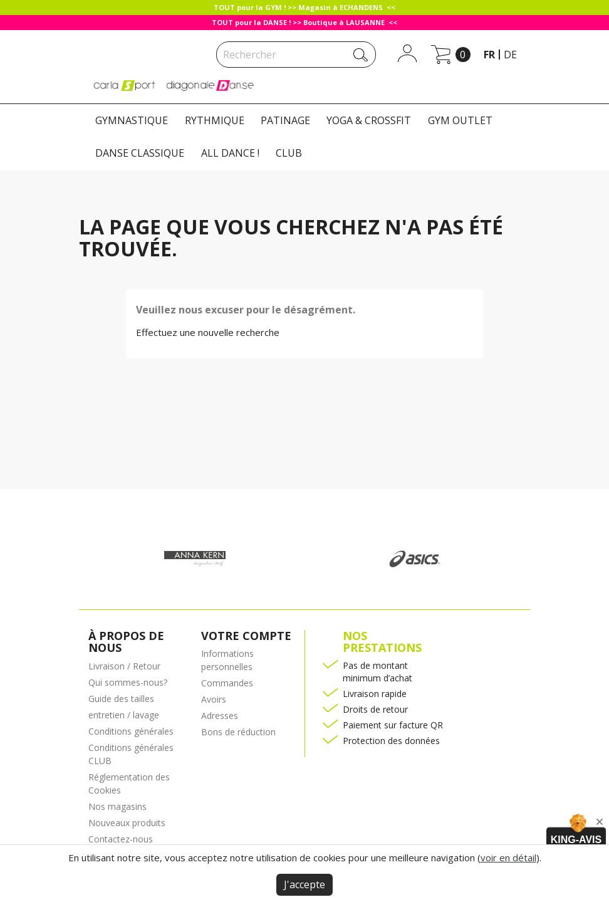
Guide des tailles (121, 699)
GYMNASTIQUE (131, 120)
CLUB (289, 153)
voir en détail (508, 857)
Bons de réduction (238, 732)
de (510, 54)
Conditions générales (131, 731)
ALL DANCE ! (230, 153)
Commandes (227, 683)
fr (489, 54)
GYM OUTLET (460, 120)
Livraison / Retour (124, 666)
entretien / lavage (123, 715)
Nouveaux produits (126, 823)
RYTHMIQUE (214, 120)
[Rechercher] (296, 54)
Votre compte (246, 635)
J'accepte (304, 884)
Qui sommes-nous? (127, 682)
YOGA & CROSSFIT (368, 120)
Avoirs (213, 699)
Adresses (219, 715)
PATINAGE (285, 120)
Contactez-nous (120, 839)
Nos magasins (117, 806)
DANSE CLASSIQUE (139, 153)
